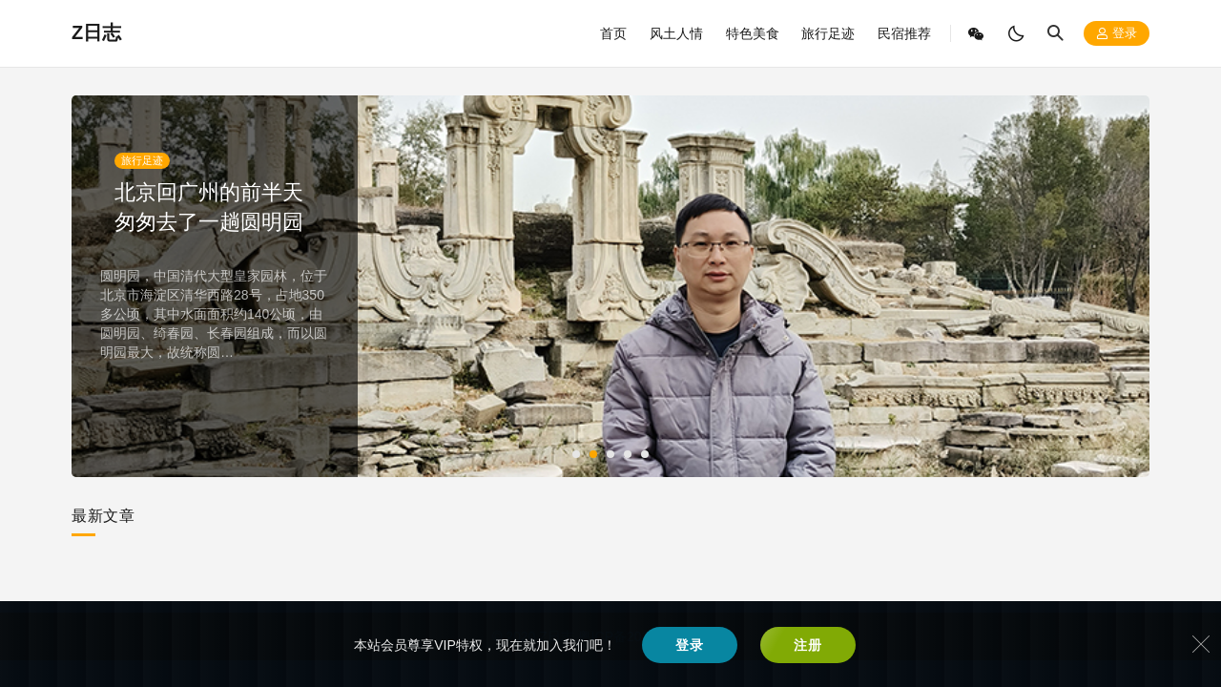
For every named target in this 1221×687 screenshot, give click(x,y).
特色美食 (752, 33)
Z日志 (96, 32)
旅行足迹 (828, 33)
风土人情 (676, 33)
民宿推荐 (904, 33)
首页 (613, 33)
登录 (1116, 34)
